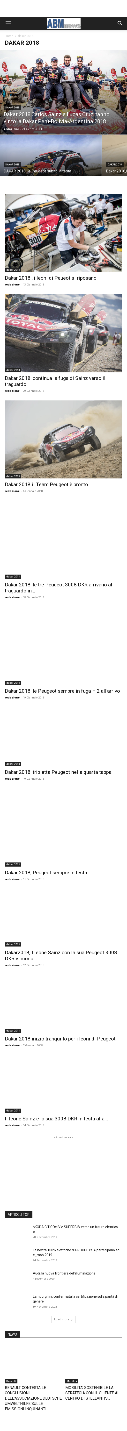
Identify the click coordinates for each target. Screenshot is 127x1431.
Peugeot (11, 1366)
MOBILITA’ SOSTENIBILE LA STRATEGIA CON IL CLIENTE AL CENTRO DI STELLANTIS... (92, 1311)
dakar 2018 (12, 107)
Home (9, 36)
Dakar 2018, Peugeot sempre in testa (46, 791)
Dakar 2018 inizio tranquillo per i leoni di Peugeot (60, 957)
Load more (63, 1237)
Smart (70, 1366)
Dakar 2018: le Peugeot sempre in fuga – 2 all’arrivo (62, 631)
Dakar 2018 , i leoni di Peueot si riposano (51, 278)
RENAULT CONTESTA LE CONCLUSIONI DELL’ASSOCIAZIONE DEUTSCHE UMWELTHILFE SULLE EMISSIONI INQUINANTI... (33, 1316)
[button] (8, 23)
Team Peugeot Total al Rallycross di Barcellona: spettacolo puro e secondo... (33, 1378)
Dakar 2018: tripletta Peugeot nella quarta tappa (58, 710)
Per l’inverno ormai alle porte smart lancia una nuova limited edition (90, 1378)
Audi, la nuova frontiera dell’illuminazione (64, 1191)
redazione (11, 129)
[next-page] (16, 1394)
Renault (11, 1299)
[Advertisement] (63, 8)
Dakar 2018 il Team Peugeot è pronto (46, 464)
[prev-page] (8, 1394)
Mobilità (72, 1299)
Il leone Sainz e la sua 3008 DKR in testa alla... (56, 1037)
